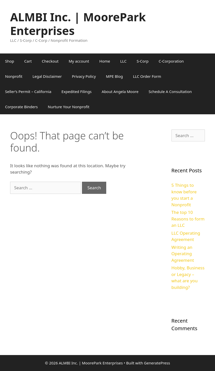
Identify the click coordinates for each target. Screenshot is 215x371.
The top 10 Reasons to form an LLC (188, 218)
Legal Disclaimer (47, 76)
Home (104, 61)
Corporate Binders (21, 106)
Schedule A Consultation (170, 91)
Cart (28, 61)
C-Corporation (171, 61)
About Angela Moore (120, 91)
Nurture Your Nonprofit (68, 106)
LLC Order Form (147, 76)
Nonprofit (13, 76)
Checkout (50, 61)
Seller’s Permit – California (28, 91)
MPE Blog (114, 76)
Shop (9, 61)
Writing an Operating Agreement (182, 253)
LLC (123, 61)
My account (79, 61)
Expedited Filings (76, 91)
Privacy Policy (84, 76)
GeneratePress (157, 362)
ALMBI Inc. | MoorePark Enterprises (78, 23)
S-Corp (142, 61)
